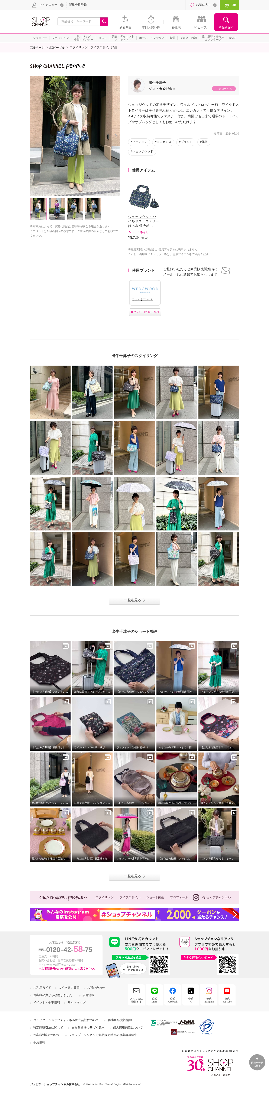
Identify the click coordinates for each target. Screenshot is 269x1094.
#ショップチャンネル (212, 897)
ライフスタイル (129, 897)
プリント (186, 142)
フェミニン (139, 142)
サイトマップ (76, 1002)
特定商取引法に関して (48, 1027)
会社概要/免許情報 (119, 1020)
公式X (190, 1000)
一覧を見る (132, 600)
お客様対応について (46, 1035)
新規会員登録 (78, 4)
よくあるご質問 (69, 987)
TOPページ (37, 47)
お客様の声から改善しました (52, 995)
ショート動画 (155, 897)
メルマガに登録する (136, 1000)
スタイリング (104, 897)
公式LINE (154, 1000)
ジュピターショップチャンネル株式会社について (66, 1020)
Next (116, 136)
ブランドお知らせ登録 (146, 312)
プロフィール (179, 897)
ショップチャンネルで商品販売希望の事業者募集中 (103, 1035)
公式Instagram (209, 1000)
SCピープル (57, 47)
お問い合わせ (96, 987)
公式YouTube (227, 1000)
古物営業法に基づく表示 (88, 1027)
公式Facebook (173, 1000)
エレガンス (163, 142)
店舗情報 (88, 995)
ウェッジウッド (142, 151)
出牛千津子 (157, 82)
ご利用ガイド (42, 987)
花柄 (205, 142)
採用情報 (39, 1042)
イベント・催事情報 (46, 1002)
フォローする (224, 88)
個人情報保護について (128, 1027)
